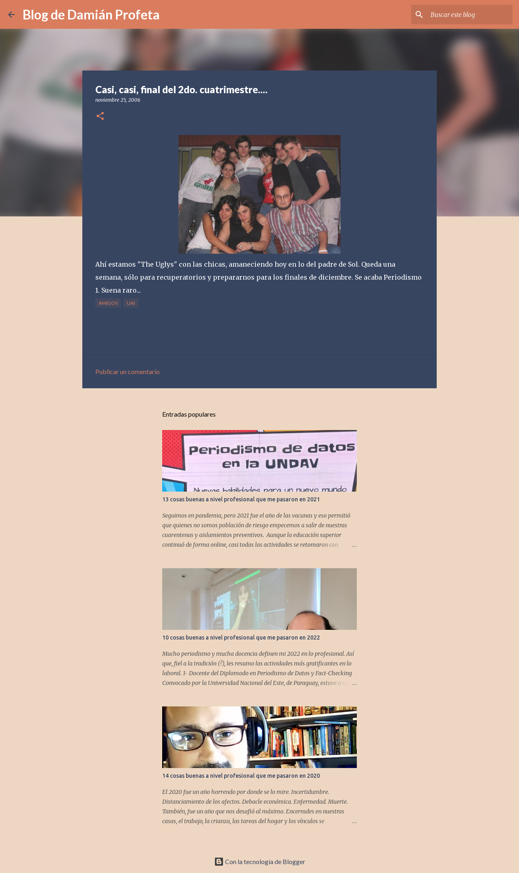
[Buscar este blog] (470, 14)
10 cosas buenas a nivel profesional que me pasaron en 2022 (241, 637)
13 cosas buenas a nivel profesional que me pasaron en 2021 (241, 499)
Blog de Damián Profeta (91, 14)
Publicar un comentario (127, 371)
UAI (131, 303)
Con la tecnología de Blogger (259, 861)
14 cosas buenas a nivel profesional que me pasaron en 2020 (241, 775)
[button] (100, 116)
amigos (108, 303)
